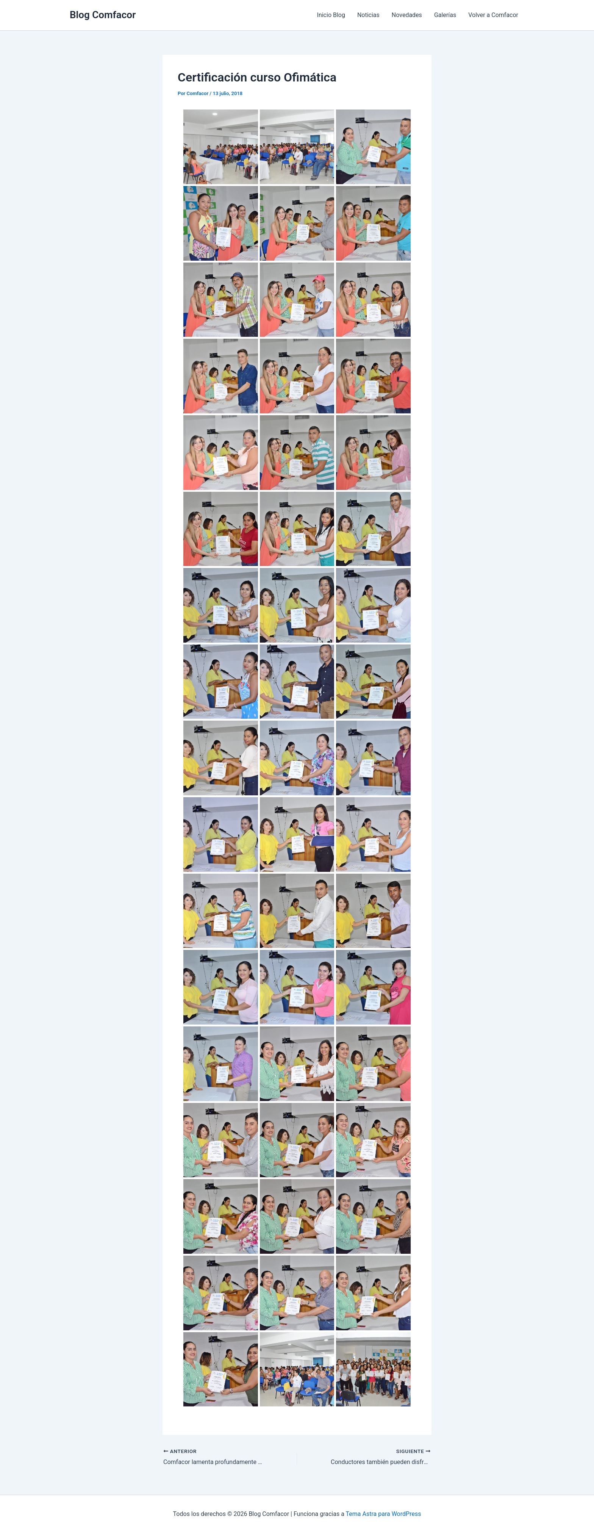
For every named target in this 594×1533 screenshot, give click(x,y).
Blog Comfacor (103, 14)
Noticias (368, 15)
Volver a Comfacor (493, 15)
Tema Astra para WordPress (383, 1513)
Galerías (445, 15)
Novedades (407, 15)
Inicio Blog (331, 15)
